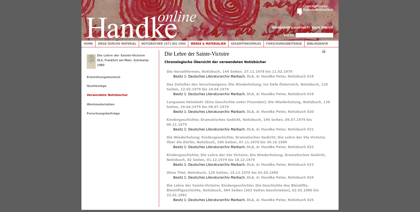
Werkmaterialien (100, 104)
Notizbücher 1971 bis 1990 (163, 43)
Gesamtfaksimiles (246, 43)
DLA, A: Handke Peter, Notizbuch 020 (280, 112)
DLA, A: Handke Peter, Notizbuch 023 (280, 165)
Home (88, 43)
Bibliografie (317, 43)
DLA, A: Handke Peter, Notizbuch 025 (280, 200)
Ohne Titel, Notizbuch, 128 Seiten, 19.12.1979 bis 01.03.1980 (222, 173)
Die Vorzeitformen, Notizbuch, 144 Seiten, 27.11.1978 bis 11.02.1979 (229, 72)
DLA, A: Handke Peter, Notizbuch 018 (280, 76)
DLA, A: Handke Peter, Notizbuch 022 (280, 147)
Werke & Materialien (208, 43)
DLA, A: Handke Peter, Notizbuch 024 (280, 177)
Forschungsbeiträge (284, 43)
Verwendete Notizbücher (107, 95)
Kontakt (301, 27)
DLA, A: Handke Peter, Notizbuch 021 (280, 129)
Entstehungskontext (103, 77)
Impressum (281, 27)
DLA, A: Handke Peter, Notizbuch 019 (280, 94)
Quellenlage (97, 86)
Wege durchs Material (117, 43)
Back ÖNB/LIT (322, 27)
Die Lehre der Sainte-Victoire (121, 55)
